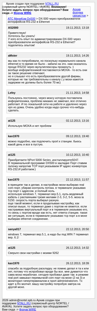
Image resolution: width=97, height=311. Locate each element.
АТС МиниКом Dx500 (21, 18)
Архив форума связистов (79, 12)
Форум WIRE (23, 12)
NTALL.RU (52, 3)
